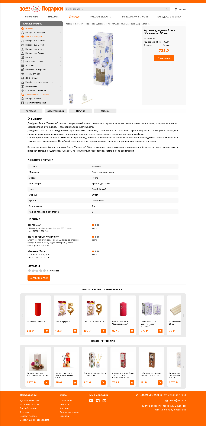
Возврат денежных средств (34, 420)
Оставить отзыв (38, 277)
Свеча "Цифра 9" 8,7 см (94, 322)
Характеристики (55, 111)
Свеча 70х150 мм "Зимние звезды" (120, 323)
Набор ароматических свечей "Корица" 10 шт (151, 374)
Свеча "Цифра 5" (63, 322)
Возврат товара (28, 416)
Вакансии (64, 416)
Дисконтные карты (29, 400)
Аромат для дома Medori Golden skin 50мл (64, 375)
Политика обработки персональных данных (163, 405)
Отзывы (105, 111)
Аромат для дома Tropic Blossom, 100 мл (37, 374)
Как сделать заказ (29, 404)
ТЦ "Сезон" (34, 225)
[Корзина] (180, 9)
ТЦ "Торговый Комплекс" (43, 236)
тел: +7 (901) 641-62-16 (38, 257)
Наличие (80, 111)
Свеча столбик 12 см (36, 322)
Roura (95, 177)
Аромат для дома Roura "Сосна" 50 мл (95, 374)
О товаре (31, 111)
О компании (31, 17)
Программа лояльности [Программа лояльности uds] (134, 17)
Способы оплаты (29, 408)
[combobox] (117, 9)
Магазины (53, 17)
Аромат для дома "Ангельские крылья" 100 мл (178, 375)
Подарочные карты (100, 17)
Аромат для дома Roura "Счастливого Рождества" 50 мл (123, 375)
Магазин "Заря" (37, 251)
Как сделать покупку (169, 17)
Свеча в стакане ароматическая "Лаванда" (148, 324)
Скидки (74, 17)
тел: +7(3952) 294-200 (38, 246)
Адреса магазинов (69, 412)
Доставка (25, 412)
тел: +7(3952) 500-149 (38, 231)
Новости (64, 404)
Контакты (65, 408)
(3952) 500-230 (150, 394)
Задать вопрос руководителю (170, 409)
